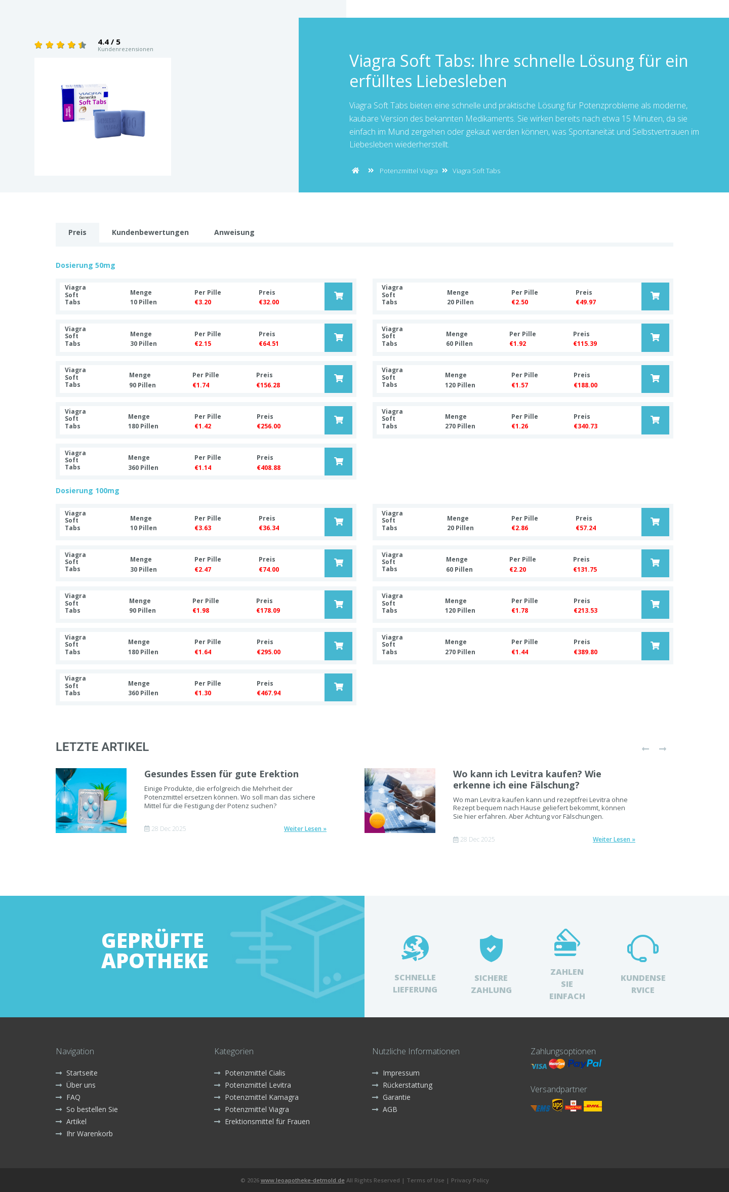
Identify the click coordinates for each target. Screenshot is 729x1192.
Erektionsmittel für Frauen (262, 1121)
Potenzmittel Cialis (250, 1073)
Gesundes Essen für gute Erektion (221, 774)
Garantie (391, 1097)
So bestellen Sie (87, 1109)
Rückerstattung (402, 1085)
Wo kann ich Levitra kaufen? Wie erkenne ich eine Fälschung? (527, 779)
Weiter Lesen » (305, 828)
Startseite (77, 1073)
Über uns (76, 1085)
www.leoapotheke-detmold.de (303, 1180)
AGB (384, 1109)
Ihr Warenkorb (84, 1133)
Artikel (71, 1121)
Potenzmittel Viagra (409, 170)
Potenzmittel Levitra (252, 1085)
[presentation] (645, 749)
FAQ (68, 1097)
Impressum (396, 1073)
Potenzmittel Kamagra (256, 1097)
